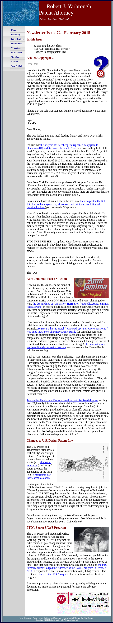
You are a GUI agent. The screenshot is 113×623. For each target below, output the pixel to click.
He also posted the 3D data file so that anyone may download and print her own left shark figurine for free (66, 204)
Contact (14, 62)
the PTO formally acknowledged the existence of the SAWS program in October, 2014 (67, 567)
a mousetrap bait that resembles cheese (39, 476)
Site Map (15, 57)
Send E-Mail (16, 66)
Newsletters (16, 48)
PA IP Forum (16, 53)
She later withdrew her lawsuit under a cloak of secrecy (66, 346)
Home (13, 30)
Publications (16, 44)
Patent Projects (17, 39)
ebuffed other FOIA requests (53, 574)
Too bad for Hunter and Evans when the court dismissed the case (62, 400)
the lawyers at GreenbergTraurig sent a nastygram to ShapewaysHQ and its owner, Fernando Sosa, (62, 146)
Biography (15, 35)
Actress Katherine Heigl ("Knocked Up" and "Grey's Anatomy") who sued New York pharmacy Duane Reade (67, 330)
